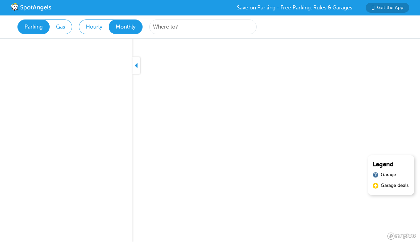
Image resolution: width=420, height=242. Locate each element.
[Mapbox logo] (402, 236)
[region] (210, 140)
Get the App (387, 7)
